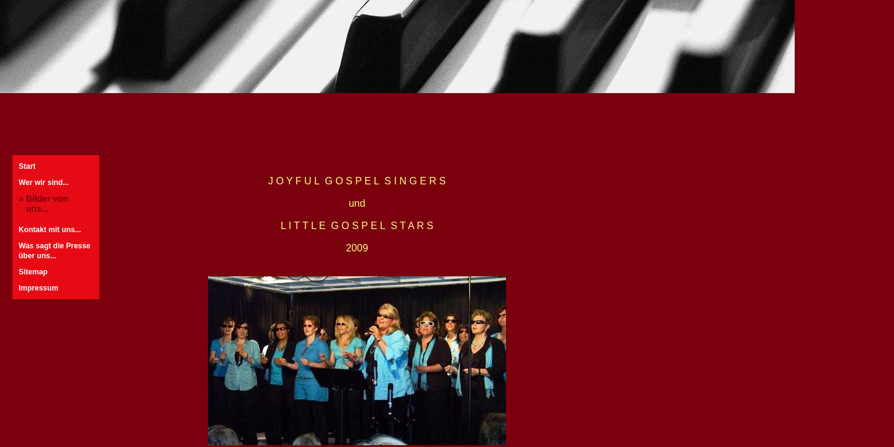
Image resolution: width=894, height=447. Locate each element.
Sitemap (33, 272)
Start (27, 166)
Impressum (38, 288)
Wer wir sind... (44, 182)
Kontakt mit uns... (50, 229)
